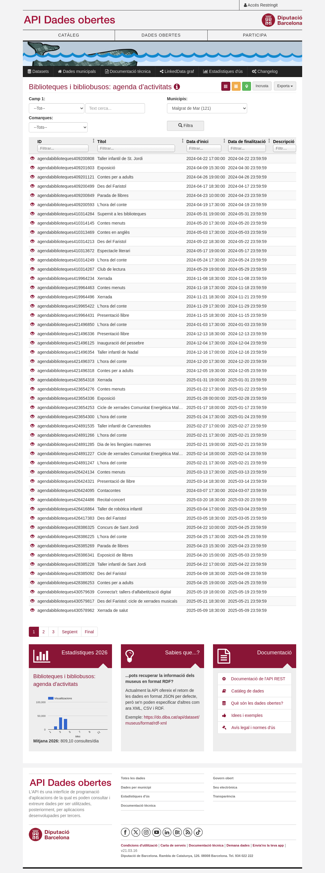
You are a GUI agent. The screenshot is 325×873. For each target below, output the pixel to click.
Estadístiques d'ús (223, 71)
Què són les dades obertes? (252, 703)
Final (89, 631)
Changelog (265, 71)
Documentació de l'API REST (253, 678)
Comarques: (41, 117)
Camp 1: (37, 98)
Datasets (38, 71)
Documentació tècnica (128, 71)
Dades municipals (77, 71)
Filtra (185, 125)
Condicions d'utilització (139, 845)
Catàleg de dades (243, 691)
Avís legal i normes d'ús (248, 727)
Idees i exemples (242, 715)
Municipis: (177, 98)
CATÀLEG (68, 35)
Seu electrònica (225, 787)
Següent (69, 631)
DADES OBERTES (161, 35)
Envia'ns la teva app (268, 845)
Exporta (285, 86)
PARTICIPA (255, 35)
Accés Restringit (261, 5)
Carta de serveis (173, 845)
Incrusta (262, 86)
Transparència (224, 796)
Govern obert (223, 778)
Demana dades (238, 845)
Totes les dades (133, 778)
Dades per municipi (136, 787)
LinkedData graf (177, 71)
